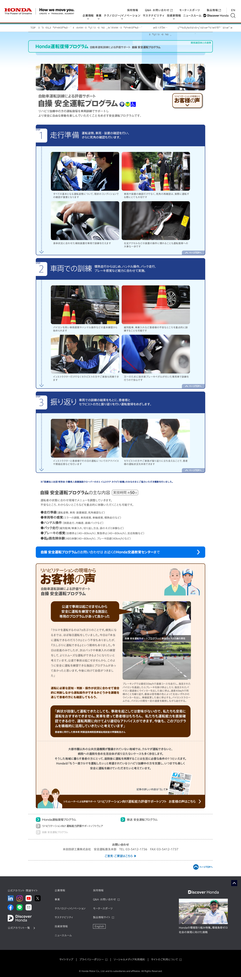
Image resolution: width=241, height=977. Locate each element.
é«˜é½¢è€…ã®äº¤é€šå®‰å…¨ (125, 27)
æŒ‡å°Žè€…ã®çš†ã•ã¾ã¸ (160, 29)
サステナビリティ (155, 15)
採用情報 (132, 6)
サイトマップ (66, 959)
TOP (33, 28)
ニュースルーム (193, 15)
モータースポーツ (189, 6)
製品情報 (214, 6)
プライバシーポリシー (91, 959)
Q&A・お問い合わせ (158, 6)
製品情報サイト (101, 917)
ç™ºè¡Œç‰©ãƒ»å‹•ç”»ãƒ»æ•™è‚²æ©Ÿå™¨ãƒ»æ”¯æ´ (195, 29)
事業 (100, 15)
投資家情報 (175, 15)
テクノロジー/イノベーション (123, 15)
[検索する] (234, 15)
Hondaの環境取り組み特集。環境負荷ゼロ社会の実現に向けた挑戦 (203, 930)
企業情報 (89, 15)
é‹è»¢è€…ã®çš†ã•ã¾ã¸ (90, 27)
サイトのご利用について (164, 959)
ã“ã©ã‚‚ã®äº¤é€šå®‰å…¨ (55, 27)
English (99, 926)
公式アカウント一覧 (19, 928)
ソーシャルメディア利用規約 (129, 959)
